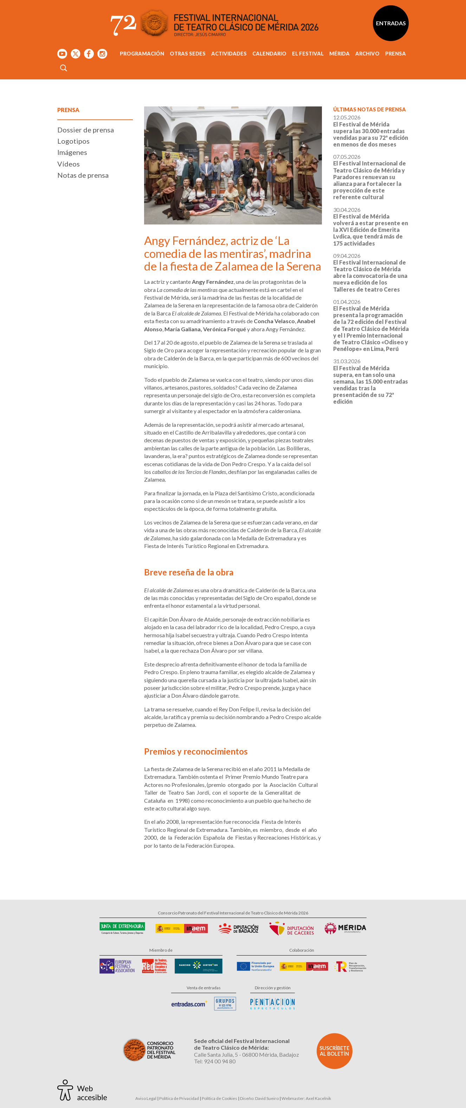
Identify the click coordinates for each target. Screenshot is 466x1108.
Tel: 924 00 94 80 (214, 1061)
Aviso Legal (145, 1098)
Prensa (395, 54)
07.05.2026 (369, 176)
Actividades (229, 54)
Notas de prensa (83, 175)
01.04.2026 (371, 325)
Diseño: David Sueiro (259, 1098)
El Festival (308, 54)
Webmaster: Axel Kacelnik (306, 1098)
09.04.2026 (370, 272)
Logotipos (73, 141)
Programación (142, 54)
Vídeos (68, 163)
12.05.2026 (370, 131)
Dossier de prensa (85, 129)
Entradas (391, 23)
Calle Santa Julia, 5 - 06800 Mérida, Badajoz (246, 1054)
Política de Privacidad (179, 1098)
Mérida (339, 54)
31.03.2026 (370, 381)
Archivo (367, 54)
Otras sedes (188, 54)
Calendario (269, 54)
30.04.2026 (370, 226)
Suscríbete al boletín (334, 1051)
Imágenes (72, 152)
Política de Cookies (219, 1098)
